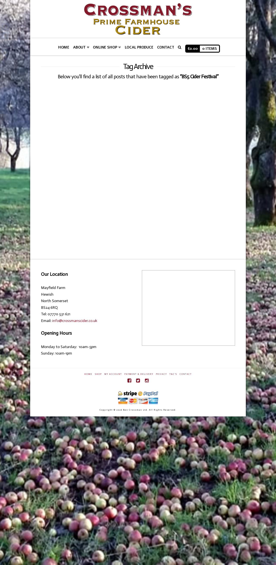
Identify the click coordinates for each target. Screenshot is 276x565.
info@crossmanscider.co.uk (74, 320)
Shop (98, 374)
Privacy (161, 374)
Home (88, 374)
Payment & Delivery (138, 374)
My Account (113, 374)
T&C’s (173, 374)
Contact (186, 374)
